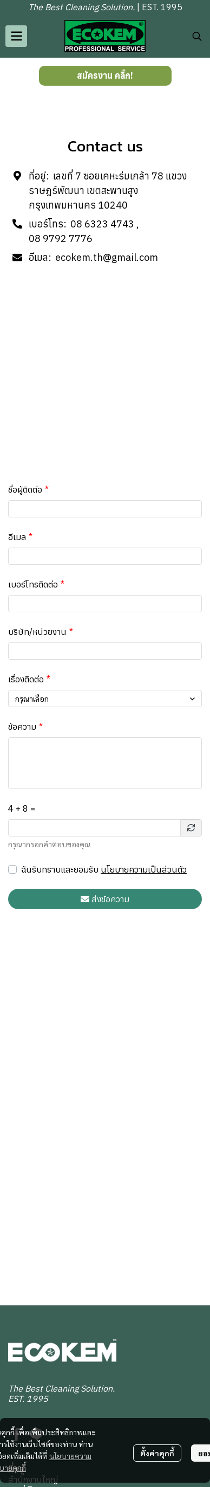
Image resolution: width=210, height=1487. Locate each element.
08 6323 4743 (102, 224)
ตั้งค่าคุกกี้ (157, 1453)
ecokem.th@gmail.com (106, 257)
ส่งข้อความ (105, 899)
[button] (197, 36)
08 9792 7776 (61, 238)
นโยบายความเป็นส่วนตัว (144, 869)
